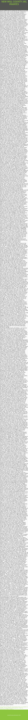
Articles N (11, 709)
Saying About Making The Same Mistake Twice (10, 707)
